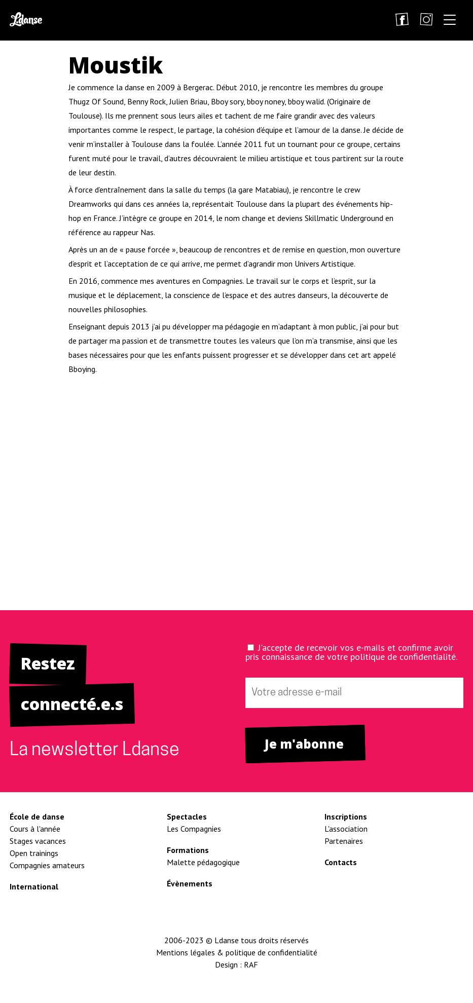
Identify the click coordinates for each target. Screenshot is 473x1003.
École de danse (37, 816)
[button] (449, 21)
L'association (346, 829)
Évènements (189, 883)
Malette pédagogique (203, 862)
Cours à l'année (35, 829)
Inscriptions (345, 816)
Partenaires (343, 841)
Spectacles (187, 816)
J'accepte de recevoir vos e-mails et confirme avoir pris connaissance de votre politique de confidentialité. (351, 652)
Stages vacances (38, 841)
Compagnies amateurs (47, 865)
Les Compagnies (194, 829)
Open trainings (34, 853)
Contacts (340, 862)
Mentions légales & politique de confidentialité (236, 952)
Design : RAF (236, 964)
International (34, 886)
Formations (188, 850)
